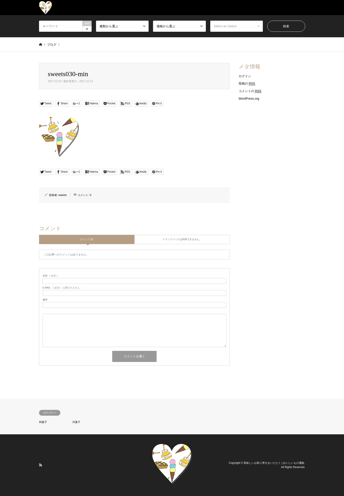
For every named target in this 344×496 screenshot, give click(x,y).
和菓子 (43, 422)
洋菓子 (76, 422)
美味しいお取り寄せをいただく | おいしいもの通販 (274, 462)
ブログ (51, 44)
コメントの (250, 91)
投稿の (247, 83)
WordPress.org (249, 98)
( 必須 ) (50, 276)
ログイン (245, 76)
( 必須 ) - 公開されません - (62, 288)
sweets (62, 195)
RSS (40, 464)
